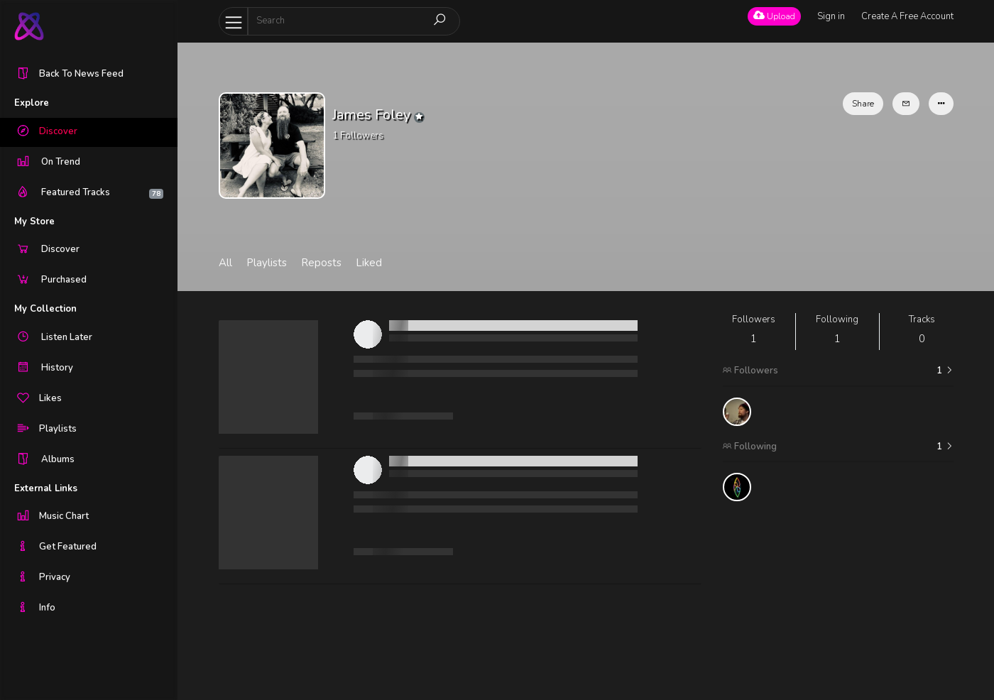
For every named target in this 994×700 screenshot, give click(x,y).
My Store (34, 221)
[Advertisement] (838, 600)
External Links (45, 488)
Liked (369, 263)
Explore (31, 103)
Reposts (321, 263)
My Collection (45, 308)
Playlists (266, 263)
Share (863, 103)
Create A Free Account (907, 16)
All (225, 263)
